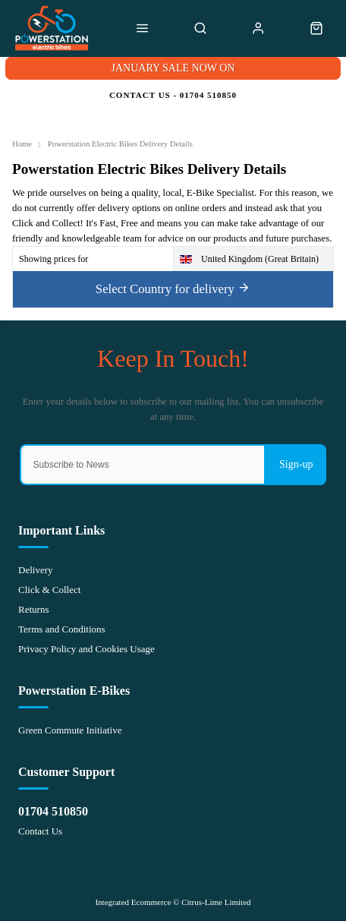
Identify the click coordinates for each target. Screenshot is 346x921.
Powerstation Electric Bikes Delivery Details (120, 144)
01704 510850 (53, 811)
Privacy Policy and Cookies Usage (86, 648)
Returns (33, 609)
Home (22, 144)
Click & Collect (49, 589)
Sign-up (296, 464)
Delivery (35, 570)
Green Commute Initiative (69, 730)
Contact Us (40, 831)
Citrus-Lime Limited (215, 902)
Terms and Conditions (61, 629)
